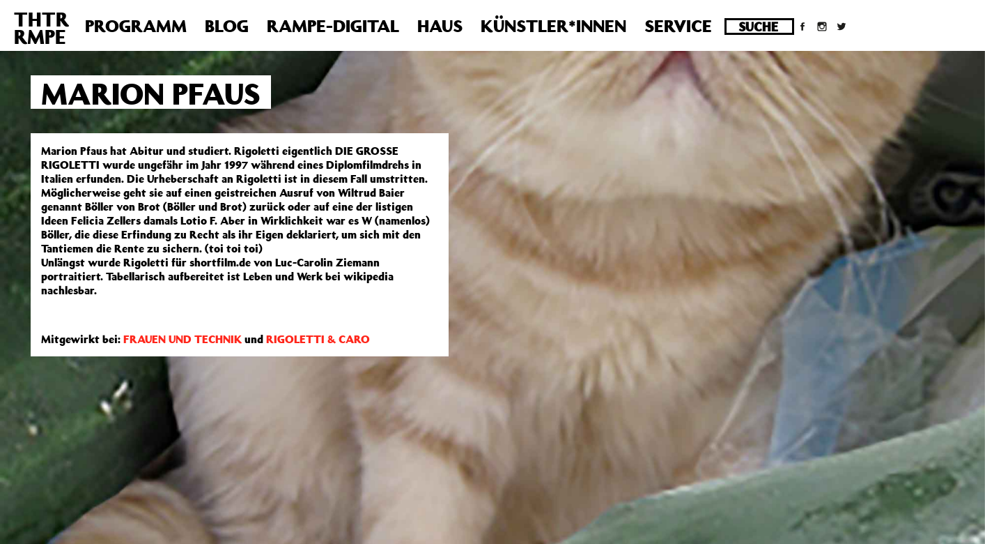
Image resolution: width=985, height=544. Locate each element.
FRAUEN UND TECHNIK (182, 339)
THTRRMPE (41, 28)
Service (678, 26)
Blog (227, 26)
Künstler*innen (553, 26)
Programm (136, 26)
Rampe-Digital (333, 26)
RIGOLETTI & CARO (318, 339)
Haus (440, 26)
